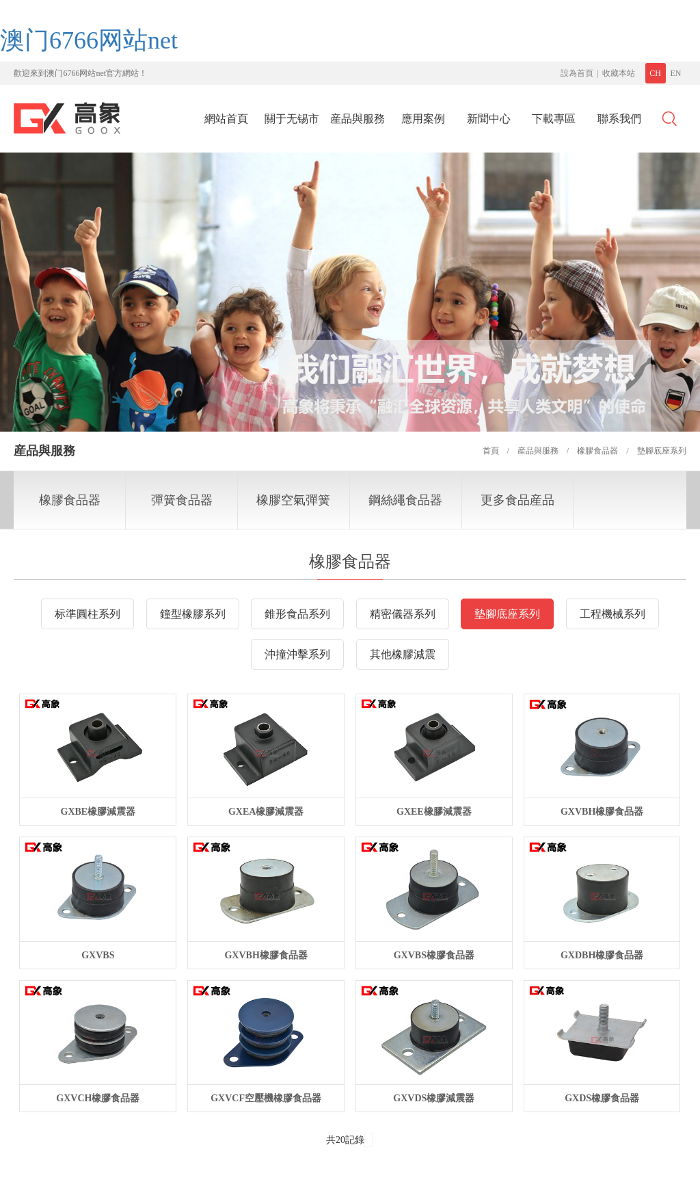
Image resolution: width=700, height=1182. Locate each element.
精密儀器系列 (402, 614)
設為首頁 (577, 73)
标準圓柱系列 (87, 614)
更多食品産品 (517, 500)
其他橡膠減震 (402, 654)
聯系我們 (619, 118)
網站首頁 (226, 118)
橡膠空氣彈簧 (293, 500)
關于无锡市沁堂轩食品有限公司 (292, 123)
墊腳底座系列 (507, 614)
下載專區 (554, 118)
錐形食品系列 (297, 614)
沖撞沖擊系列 (297, 654)
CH (655, 73)
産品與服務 (357, 118)
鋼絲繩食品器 (405, 500)
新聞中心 (489, 118)
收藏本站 (618, 73)
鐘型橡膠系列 (193, 614)
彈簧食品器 (182, 500)
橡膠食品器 (69, 500)
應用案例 (423, 118)
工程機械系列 (612, 614)
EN (676, 73)
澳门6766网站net (89, 40)
